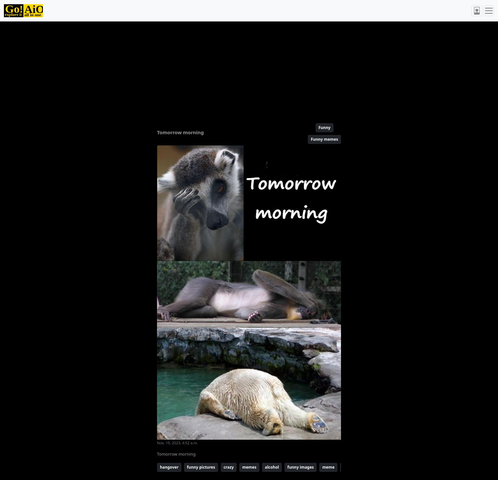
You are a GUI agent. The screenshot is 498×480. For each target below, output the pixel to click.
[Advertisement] (233, 69)
